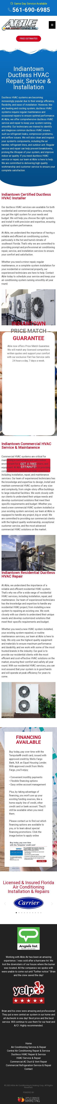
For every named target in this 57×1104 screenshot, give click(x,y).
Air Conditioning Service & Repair (28, 1047)
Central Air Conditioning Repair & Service (28, 1050)
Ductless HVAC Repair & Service (28, 1054)
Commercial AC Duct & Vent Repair (28, 1061)
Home (28, 1043)
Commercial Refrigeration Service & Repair (28, 1065)
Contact (28, 1069)
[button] (5, 903)
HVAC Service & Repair (28, 1058)
